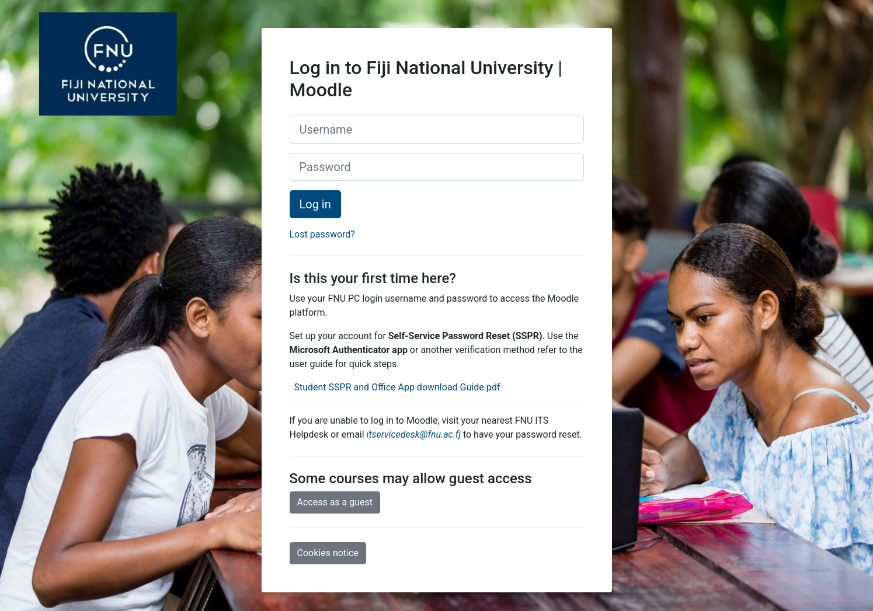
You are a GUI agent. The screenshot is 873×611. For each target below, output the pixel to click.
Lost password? (322, 234)
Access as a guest (335, 502)
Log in (315, 204)
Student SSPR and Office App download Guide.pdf (395, 387)
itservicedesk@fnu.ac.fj (414, 434)
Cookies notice (328, 552)
